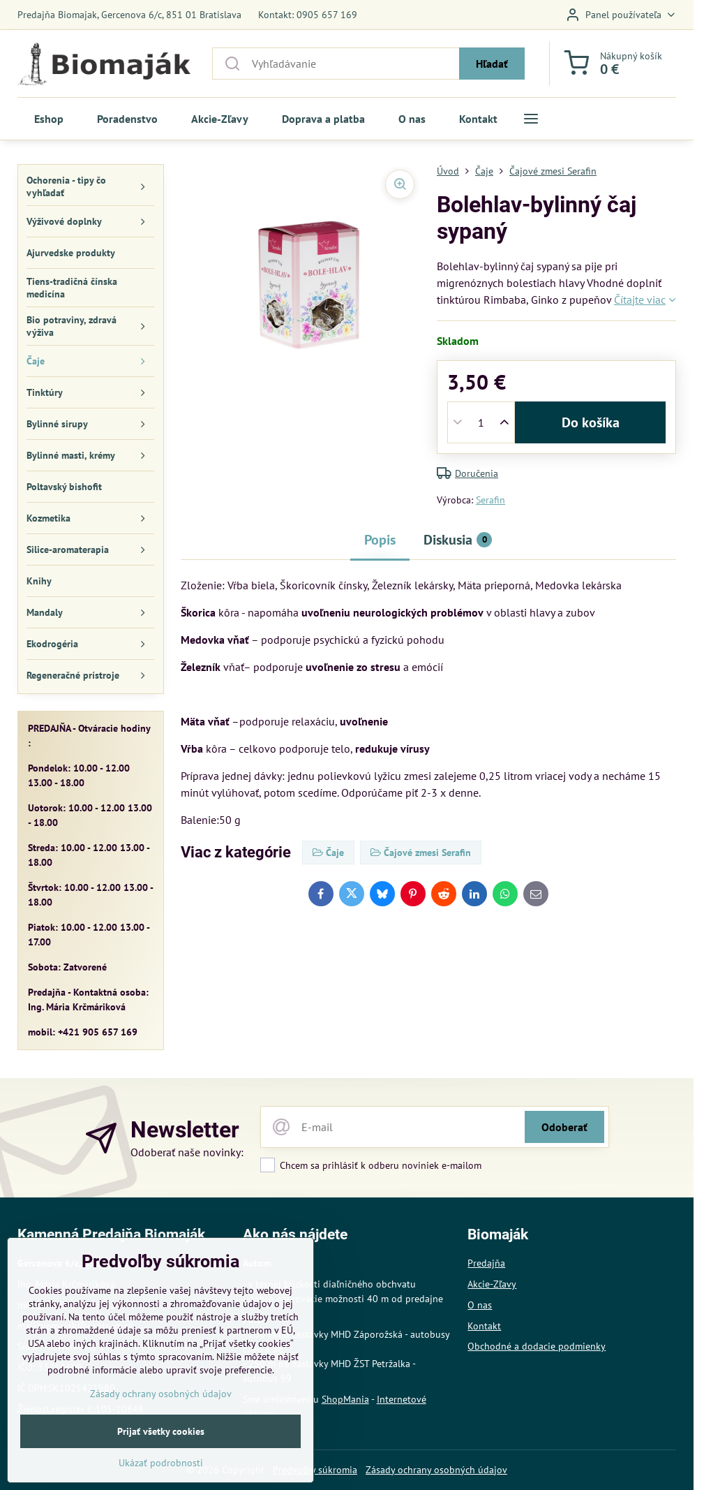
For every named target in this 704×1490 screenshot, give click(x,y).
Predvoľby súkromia (315, 1469)
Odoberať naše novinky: (187, 1152)
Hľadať (492, 64)
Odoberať (564, 1127)
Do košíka (591, 422)
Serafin (490, 500)
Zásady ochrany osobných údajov (436, 1469)
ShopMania (345, 1399)
